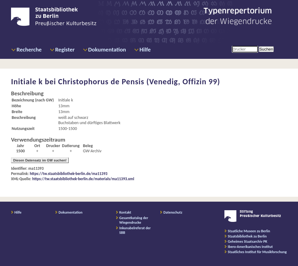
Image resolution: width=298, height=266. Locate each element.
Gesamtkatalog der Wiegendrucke (133, 220)
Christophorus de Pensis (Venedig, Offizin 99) (139, 81)
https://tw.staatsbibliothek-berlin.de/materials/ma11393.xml (83, 179)
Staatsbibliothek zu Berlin (247, 236)
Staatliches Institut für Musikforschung (257, 252)
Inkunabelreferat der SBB (135, 230)
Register (65, 49)
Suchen (266, 49)
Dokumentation (107, 49)
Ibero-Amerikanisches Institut (250, 247)
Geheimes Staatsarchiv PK (247, 241)
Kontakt (125, 212)
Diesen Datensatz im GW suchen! (40, 160)
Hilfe (145, 49)
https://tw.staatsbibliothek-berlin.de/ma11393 (68, 173)
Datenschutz (172, 212)
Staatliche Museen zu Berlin (249, 231)
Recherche (29, 49)
